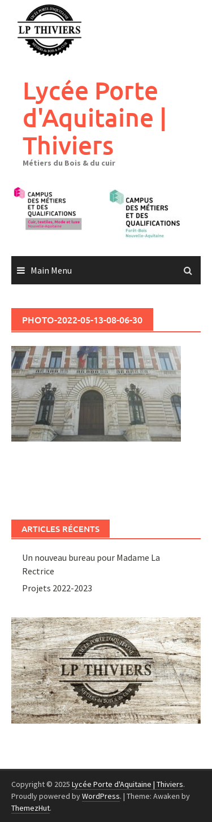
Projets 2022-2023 (57, 588)
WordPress (101, 796)
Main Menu (51, 270)
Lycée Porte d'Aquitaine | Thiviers (95, 118)
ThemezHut (30, 808)
